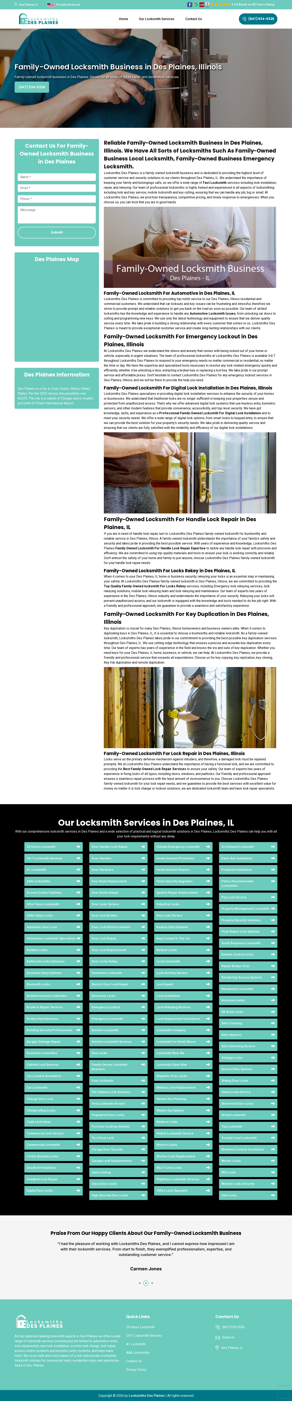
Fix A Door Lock (103, 1138)
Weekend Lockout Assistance (242, 1149)
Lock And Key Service (172, 973)
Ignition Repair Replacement (177, 892)
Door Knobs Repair (105, 892)
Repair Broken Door (235, 966)
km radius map (57, 311)
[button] (140, 1283)
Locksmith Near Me (171, 1053)
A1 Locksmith (36, 870)
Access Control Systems (44, 892)
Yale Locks (229, 1195)
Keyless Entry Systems (172, 927)
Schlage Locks (232, 1058)
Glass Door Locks (104, 1184)
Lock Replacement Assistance (178, 1019)
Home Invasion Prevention (175, 858)
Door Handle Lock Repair (110, 847)
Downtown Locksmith (107, 973)
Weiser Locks (231, 1161)
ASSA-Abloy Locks (40, 915)
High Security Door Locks (110, 1195)
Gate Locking (101, 1172)
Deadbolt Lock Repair (42, 1179)
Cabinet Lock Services (43, 1064)
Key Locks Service (169, 915)
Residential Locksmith (237, 989)
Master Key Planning (171, 1099)
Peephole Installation (236, 870)
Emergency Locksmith (107, 1019)
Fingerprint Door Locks (108, 1115)
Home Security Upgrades (174, 881)
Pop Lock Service (233, 897)
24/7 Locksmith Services (44, 858)
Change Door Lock (40, 1099)
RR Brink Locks (232, 1012)
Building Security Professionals (49, 1030)
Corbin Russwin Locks (42, 1156)
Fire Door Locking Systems (111, 1126)
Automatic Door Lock (42, 927)
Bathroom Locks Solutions (45, 961)
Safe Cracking (231, 1023)
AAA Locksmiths (38, 881)
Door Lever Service (105, 904)
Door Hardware (103, 870)
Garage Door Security (107, 1149)
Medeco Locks (167, 1122)
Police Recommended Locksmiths (237, 883)
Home (123, 19)
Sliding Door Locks (234, 1080)
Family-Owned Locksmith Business (110, 1067)
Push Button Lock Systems (240, 931)
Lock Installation (168, 996)
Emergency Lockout (106, 1007)
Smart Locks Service (236, 1092)
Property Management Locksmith (245, 908)
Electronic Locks (104, 996)
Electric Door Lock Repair (110, 984)
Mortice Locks (167, 1145)
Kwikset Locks (167, 950)
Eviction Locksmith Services (112, 1042)
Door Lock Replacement (109, 950)
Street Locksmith (233, 1115)
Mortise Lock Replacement (176, 1156)
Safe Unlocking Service (238, 1046)
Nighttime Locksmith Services (178, 1179)
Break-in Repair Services (45, 1007)
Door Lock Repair (104, 938)
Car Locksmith (37, 1087)
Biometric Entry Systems (44, 973)
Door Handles (101, 858)
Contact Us (193, 19)
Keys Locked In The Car (173, 938)
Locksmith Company (171, 1030)
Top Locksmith (231, 1126)
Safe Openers (231, 1035)
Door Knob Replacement (109, 881)
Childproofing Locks (41, 1110)
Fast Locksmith (102, 1080)
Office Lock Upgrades (172, 1190)
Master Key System (170, 1110)
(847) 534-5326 (258, 19)
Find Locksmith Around (108, 1103)
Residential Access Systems (241, 977)
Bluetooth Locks (38, 984)
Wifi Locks (228, 1172)
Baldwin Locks (37, 950)
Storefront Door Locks (237, 1103)
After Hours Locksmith (43, 904)
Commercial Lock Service (45, 1133)
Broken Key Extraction (42, 1019)
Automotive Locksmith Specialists (51, 938)
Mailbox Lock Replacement (176, 1087)
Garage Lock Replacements (112, 1161)
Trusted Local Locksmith (239, 1138)
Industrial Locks (168, 904)
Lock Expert (165, 984)
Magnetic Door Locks (172, 1076)
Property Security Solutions (241, 920)
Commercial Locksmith (43, 1145)
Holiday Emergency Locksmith (178, 847)
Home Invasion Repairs (173, 870)
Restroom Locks (233, 1000)
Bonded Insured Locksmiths (47, 996)
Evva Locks (99, 1053)
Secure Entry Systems (236, 1069)
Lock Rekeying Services (174, 1007)
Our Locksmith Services (156, 19)
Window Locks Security (237, 1184)
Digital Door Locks (40, 1190)
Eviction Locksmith (105, 1030)
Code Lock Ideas (39, 1122)
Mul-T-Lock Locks (169, 1168)
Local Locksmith (168, 961)
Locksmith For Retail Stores (176, 1042)
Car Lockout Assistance (44, 1076)
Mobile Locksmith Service (175, 1133)
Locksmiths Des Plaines (147, 1396)
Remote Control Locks (237, 954)
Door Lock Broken (104, 915)
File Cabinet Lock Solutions (111, 1092)
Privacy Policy (136, 1370)
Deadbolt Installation (42, 1168)
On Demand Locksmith (237, 847)
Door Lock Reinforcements (111, 927)
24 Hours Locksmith (41, 847)
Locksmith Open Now (172, 1064)
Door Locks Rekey (104, 961)
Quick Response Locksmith (241, 943)
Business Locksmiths (42, 1053)
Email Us (228, 1337)
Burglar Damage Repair (44, 1042)
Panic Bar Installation (236, 858)
